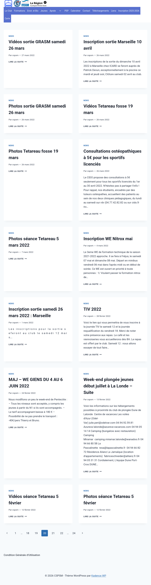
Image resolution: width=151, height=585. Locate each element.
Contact (86, 11)
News (11, 36)
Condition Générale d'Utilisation (22, 555)
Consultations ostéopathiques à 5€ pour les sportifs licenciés (112, 158)
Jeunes (43, 11)
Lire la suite (18, 61)
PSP (66, 11)
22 (61, 533)
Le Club (8, 11)
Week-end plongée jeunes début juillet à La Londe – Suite (109, 386)
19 (36, 533)
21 (53, 533)
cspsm (15, 55)
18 (27, 533)
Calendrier (76, 11)
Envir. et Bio (32, 11)
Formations (19, 11)
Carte (7, 18)
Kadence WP (98, 575)
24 (73, 533)
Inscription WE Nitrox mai (108, 238)
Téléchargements (100, 11)
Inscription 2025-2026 (128, 11)
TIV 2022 (92, 309)
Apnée (53, 11)
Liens (113, 11)
